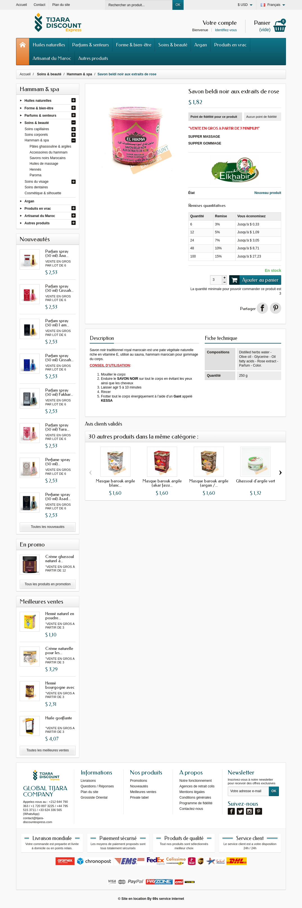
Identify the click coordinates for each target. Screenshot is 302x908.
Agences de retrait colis (197, 786)
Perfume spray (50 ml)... (57, 461)
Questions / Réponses (97, 786)
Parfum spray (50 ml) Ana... (57, 253)
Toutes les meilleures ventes (47, 750)
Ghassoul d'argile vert (255, 481)
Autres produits (93, 58)
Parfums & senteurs (90, 45)
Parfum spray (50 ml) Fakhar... (59, 392)
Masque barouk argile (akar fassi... (162, 483)
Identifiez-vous (226, 30)
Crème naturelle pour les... (59, 650)
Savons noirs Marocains (48, 158)
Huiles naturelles (49, 45)
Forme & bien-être (133, 45)
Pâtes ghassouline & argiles (50, 146)
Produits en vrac (230, 45)
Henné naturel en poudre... (59, 615)
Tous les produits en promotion (48, 584)
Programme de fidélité (195, 803)
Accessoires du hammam (48, 152)
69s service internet (168, 899)
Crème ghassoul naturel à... (59, 558)
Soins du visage (37, 182)
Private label (139, 797)
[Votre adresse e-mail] (248, 791)
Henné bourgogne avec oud (60, 687)
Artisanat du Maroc (52, 58)
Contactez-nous (191, 809)
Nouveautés (139, 786)
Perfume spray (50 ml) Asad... (58, 496)
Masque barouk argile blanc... (115, 483)
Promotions (138, 781)
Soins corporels (36, 135)
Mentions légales (192, 792)
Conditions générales (195, 797)
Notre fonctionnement (195, 781)
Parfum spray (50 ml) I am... (57, 322)
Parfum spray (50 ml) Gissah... (59, 288)
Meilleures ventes (143, 792)
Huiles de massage (44, 164)
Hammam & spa (37, 140)
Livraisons (88, 781)
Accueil (25, 74)
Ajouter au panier (254, 280)
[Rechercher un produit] (139, 5)
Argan (200, 45)
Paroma (35, 175)
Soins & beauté (172, 45)
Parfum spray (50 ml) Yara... (57, 427)
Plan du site (89, 792)
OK (177, 5)
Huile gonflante (58, 717)
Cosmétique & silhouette (43, 193)
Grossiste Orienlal (94, 797)
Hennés (35, 169)
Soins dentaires (36, 187)
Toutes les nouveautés (47, 527)
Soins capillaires (37, 129)
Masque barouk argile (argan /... (208, 483)
